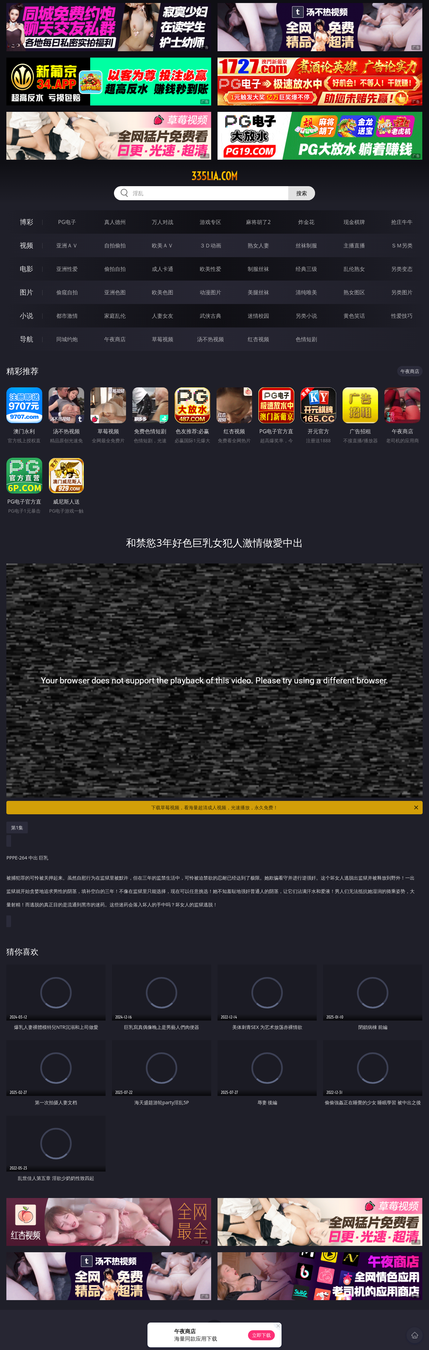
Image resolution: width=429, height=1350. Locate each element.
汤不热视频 (210, 339)
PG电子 (67, 222)
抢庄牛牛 (402, 222)
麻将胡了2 (258, 222)
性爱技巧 (402, 315)
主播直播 (354, 245)
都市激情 (67, 315)
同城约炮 (67, 339)
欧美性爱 (210, 269)
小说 (26, 315)
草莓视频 (162, 339)
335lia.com (214, 176)
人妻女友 (162, 315)
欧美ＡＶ (162, 245)
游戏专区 (210, 222)
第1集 (17, 827)
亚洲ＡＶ (67, 245)
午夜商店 (115, 339)
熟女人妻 (258, 245)
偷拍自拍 (115, 269)
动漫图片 (210, 292)
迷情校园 (258, 315)
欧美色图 (162, 292)
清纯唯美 (306, 292)
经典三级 (306, 269)
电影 (26, 268)
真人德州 (115, 222)
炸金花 (306, 222)
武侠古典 (210, 315)
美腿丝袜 (258, 292)
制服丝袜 (258, 269)
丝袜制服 (306, 245)
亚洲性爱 (67, 269)
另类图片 (402, 292)
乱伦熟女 (354, 269)
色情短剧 (306, 339)
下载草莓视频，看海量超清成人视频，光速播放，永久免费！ (285, 808)
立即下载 (261, 1335)
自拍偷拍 (115, 245)
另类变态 (402, 269)
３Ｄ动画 (210, 245)
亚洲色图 (115, 292)
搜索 (301, 193)
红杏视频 (258, 339)
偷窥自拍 (67, 292)
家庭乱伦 (115, 315)
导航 (26, 339)
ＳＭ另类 (402, 245)
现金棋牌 (354, 222)
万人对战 (162, 222)
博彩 (26, 221)
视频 (26, 245)
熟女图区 (354, 292)
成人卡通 (162, 269)
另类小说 (306, 315)
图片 (26, 292)
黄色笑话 (354, 315)
